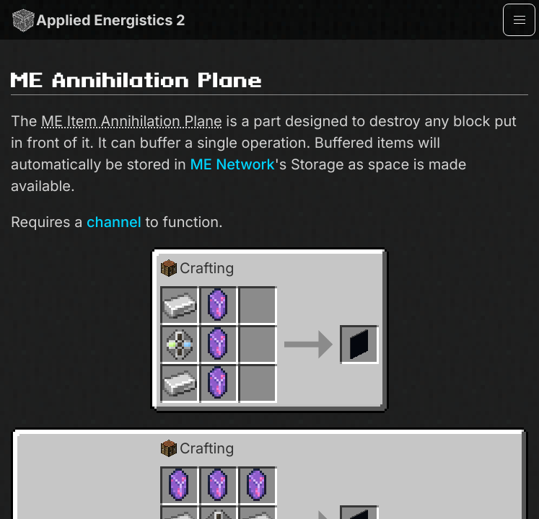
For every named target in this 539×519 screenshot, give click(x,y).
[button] (519, 20)
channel (114, 222)
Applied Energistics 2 (98, 19)
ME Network (232, 164)
